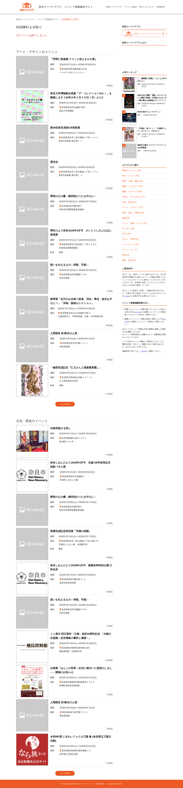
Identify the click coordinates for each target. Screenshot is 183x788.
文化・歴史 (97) (129, 202)
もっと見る (65, 404)
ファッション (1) (129, 249)
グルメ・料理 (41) (130, 239)
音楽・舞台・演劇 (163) (133, 212)
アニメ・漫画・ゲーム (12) (134, 223)
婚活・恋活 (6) (128, 260)
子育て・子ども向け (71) (133, 196)
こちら (126, 296)
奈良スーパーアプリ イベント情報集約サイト (38, 19)
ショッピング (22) (130, 244)
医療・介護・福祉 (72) (132, 181)
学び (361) (127, 233)
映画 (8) (125, 217)
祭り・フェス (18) (130, 175)
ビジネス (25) (128, 228)
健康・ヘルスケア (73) (132, 186)
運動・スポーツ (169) (132, 191)
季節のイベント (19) (131, 170)
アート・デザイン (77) (132, 207)
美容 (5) (125, 254)
